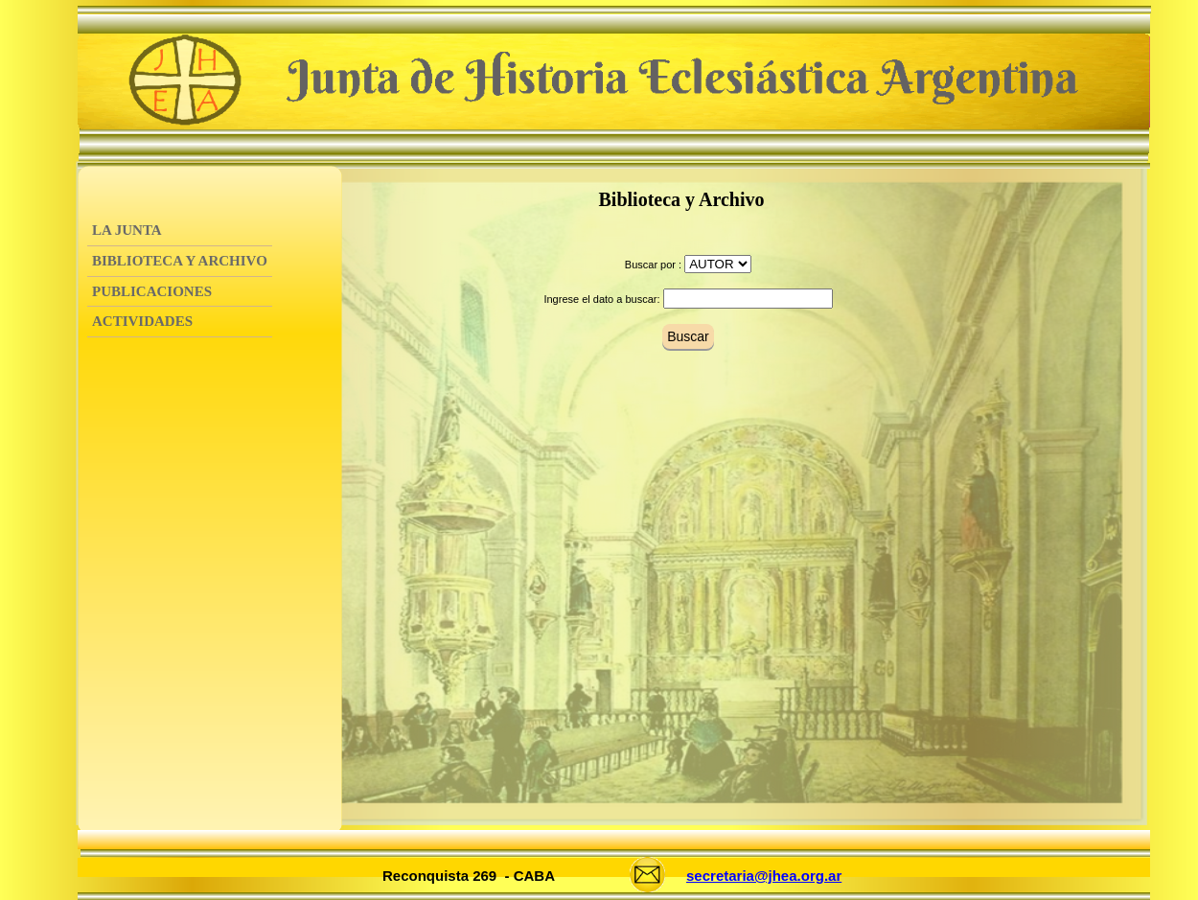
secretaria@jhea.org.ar (763, 875)
